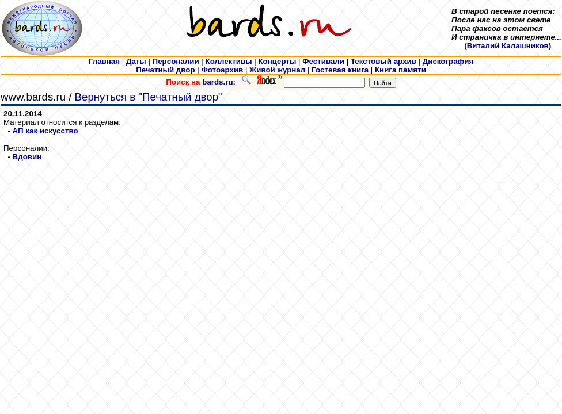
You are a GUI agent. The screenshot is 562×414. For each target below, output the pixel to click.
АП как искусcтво (45, 130)
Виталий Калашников (508, 45)
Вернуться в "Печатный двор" (148, 97)
